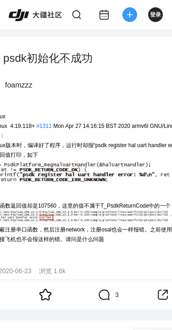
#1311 (43, 126)
